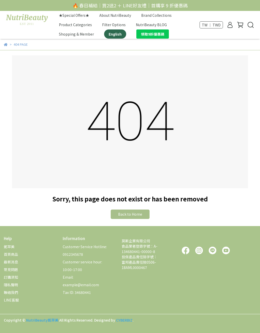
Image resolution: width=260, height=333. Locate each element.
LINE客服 (11, 300)
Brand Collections (156, 15)
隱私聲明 (11, 284)
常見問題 (11, 269)
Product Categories (75, 24)
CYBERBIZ (124, 320)
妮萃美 (9, 246)
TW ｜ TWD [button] (211, 25)
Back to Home (130, 214)
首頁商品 (11, 254)
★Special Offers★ (74, 15)
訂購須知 (11, 277)
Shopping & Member (76, 34)
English (115, 34)
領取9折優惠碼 (152, 34)
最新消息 (11, 261)
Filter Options (114, 24)
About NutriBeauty (115, 15)
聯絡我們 (11, 292)
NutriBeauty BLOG (151, 24)
